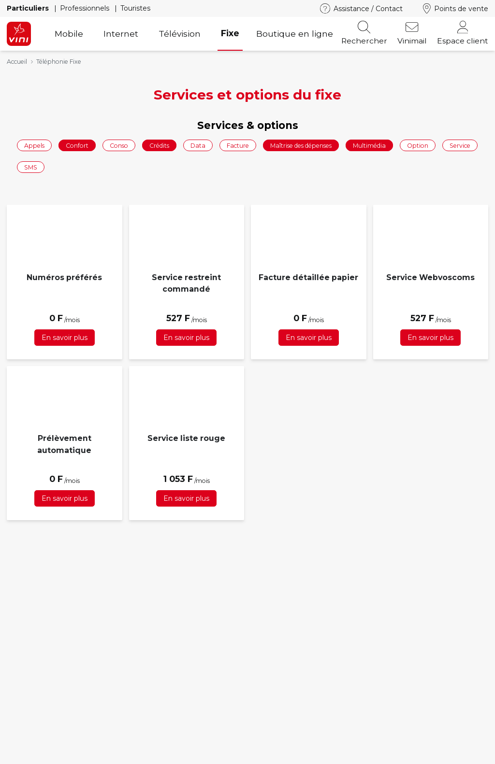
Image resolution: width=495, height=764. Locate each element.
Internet (120, 33)
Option (417, 145)
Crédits (159, 145)
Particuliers (29, 8)
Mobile (69, 33)
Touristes (135, 8)
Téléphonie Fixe (58, 61)
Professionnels (85, 8)
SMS (30, 167)
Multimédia (369, 145)
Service (460, 145)
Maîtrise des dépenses (301, 145)
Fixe (230, 33)
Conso (119, 145)
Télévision (180, 33)
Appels (34, 145)
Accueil (17, 61)
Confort (77, 145)
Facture (238, 145)
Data (197, 145)
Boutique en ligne (294, 33)
